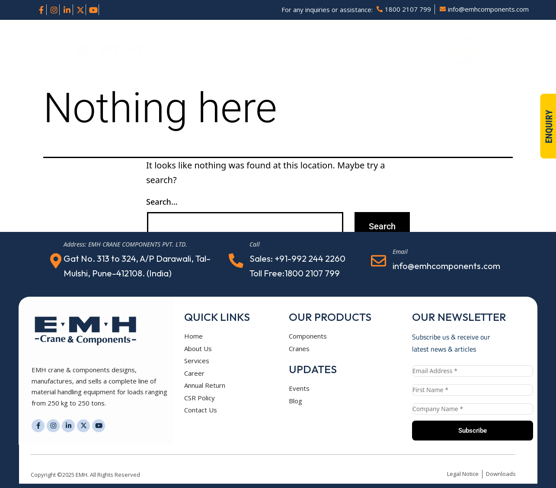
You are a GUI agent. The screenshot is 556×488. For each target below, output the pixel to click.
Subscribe (472, 430)
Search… (162, 201)
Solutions (223, 40)
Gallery (308, 40)
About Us (174, 40)
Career (266, 40)
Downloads (356, 40)
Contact (176, 65)
